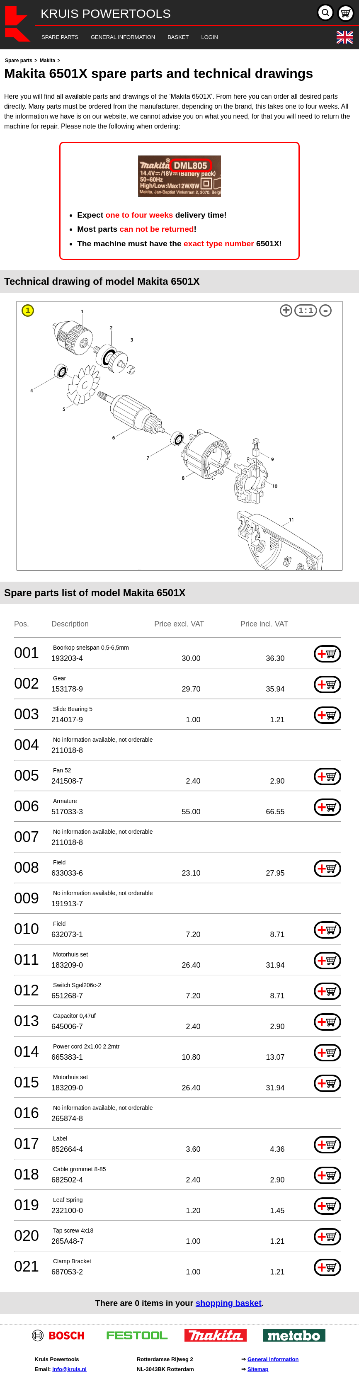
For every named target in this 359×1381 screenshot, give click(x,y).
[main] (179, 685)
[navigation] (168, 37)
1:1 (305, 311)
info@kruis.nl (69, 1369)
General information (273, 1359)
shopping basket (229, 1303)
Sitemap (258, 1369)
